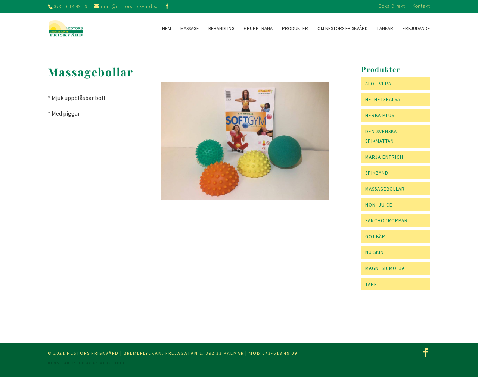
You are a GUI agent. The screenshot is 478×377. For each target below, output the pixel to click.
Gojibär (375, 236)
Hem (166, 29)
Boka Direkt (392, 6)
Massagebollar (385, 189)
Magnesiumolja (385, 268)
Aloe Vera (378, 84)
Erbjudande (416, 29)
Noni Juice (378, 205)
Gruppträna (258, 29)
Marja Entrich (384, 157)
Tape (371, 284)
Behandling (221, 29)
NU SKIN (374, 252)
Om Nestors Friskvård (342, 29)
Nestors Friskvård (93, 353)
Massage (189, 29)
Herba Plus (379, 115)
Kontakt (421, 6)
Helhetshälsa (382, 99)
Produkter (295, 29)
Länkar (385, 29)
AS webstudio (108, 363)
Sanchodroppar (386, 220)
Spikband (376, 173)
